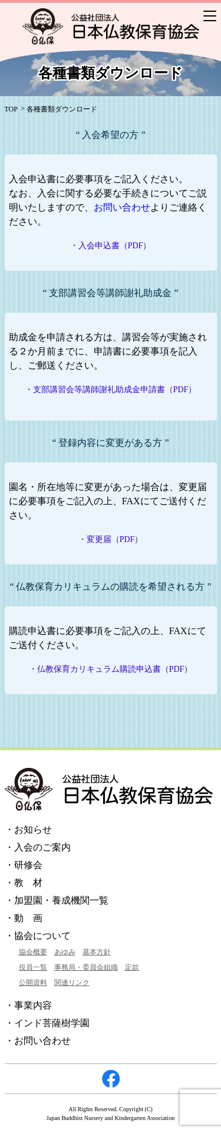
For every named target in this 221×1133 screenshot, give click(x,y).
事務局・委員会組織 (86, 967)
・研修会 (23, 865)
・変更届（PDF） (110, 539)
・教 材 (23, 883)
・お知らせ (28, 830)
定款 (132, 967)
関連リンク (72, 982)
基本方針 (97, 952)
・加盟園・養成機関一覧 (56, 900)
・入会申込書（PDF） (110, 245)
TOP (11, 109)
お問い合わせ (122, 207)
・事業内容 (28, 1005)
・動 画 (23, 918)
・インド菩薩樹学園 (47, 1023)
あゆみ (64, 952)
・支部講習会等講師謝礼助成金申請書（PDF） (111, 389)
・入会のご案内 (38, 847)
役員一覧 (33, 967)
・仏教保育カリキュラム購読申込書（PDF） (111, 669)
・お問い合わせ (38, 1041)
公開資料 (33, 982)
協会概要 (33, 952)
